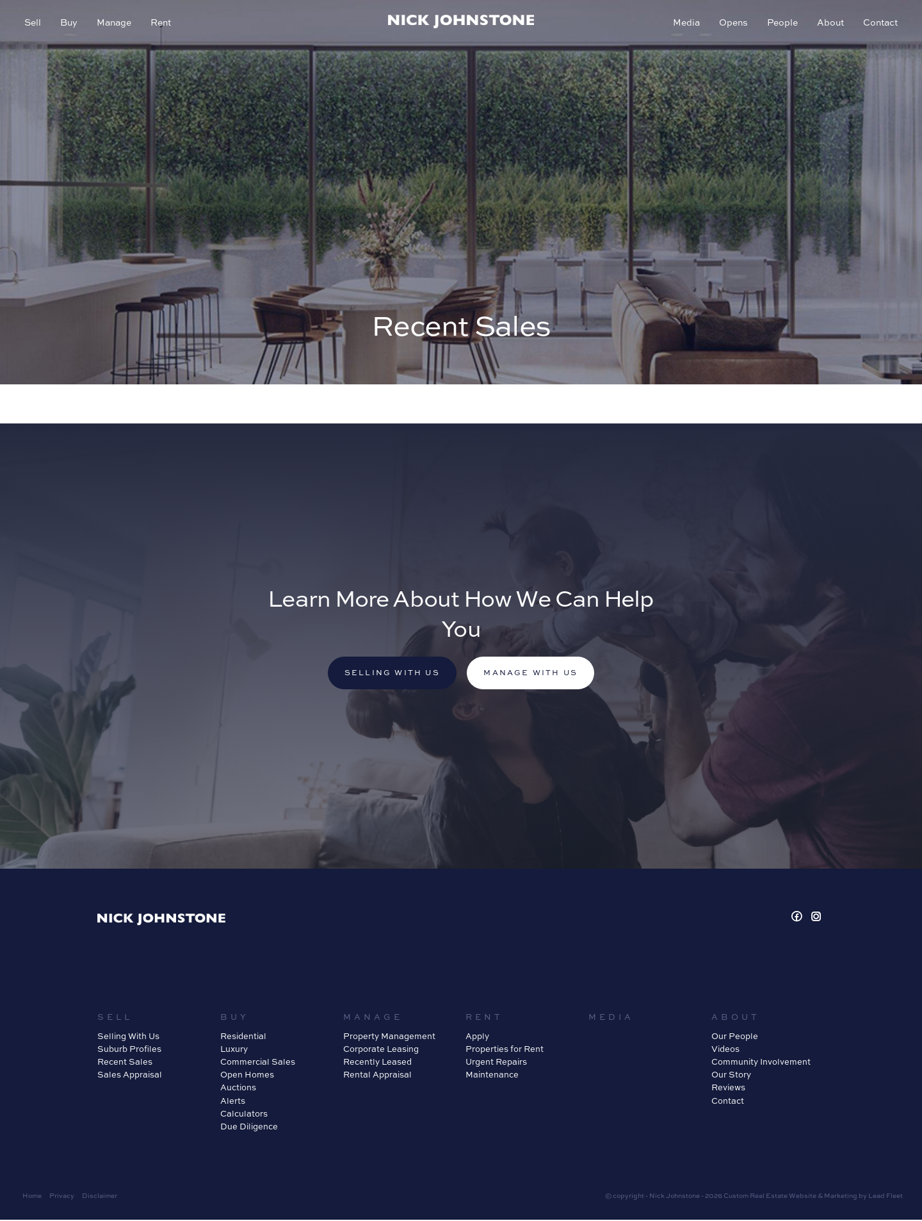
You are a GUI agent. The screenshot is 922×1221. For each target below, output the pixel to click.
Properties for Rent (504, 1050)
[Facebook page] (799, 918)
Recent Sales (124, 1063)
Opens (732, 23)
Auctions (238, 1088)
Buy (70, 23)
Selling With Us (128, 1037)
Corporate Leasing (381, 1050)
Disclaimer (99, 1196)
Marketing (840, 1196)
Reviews (728, 1088)
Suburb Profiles (129, 1050)
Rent (162, 23)
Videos (725, 1050)
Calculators (244, 1114)
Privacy (61, 1196)
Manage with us (533, 673)
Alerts (232, 1101)
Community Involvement (761, 1063)
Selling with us (390, 673)
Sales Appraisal (129, 1075)
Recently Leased (377, 1063)
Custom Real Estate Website (770, 1196)
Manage (115, 23)
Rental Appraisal (377, 1075)
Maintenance (492, 1075)
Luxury (234, 1050)
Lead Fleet (885, 1196)
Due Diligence (249, 1127)
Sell (34, 23)
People (781, 23)
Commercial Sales (257, 1063)
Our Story (731, 1075)
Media (685, 23)
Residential (243, 1037)
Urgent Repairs (496, 1063)
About (829, 23)
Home (32, 1196)
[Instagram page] (816, 918)
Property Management (389, 1037)
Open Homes (247, 1075)
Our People (734, 1037)
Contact (879, 23)
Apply (477, 1037)
